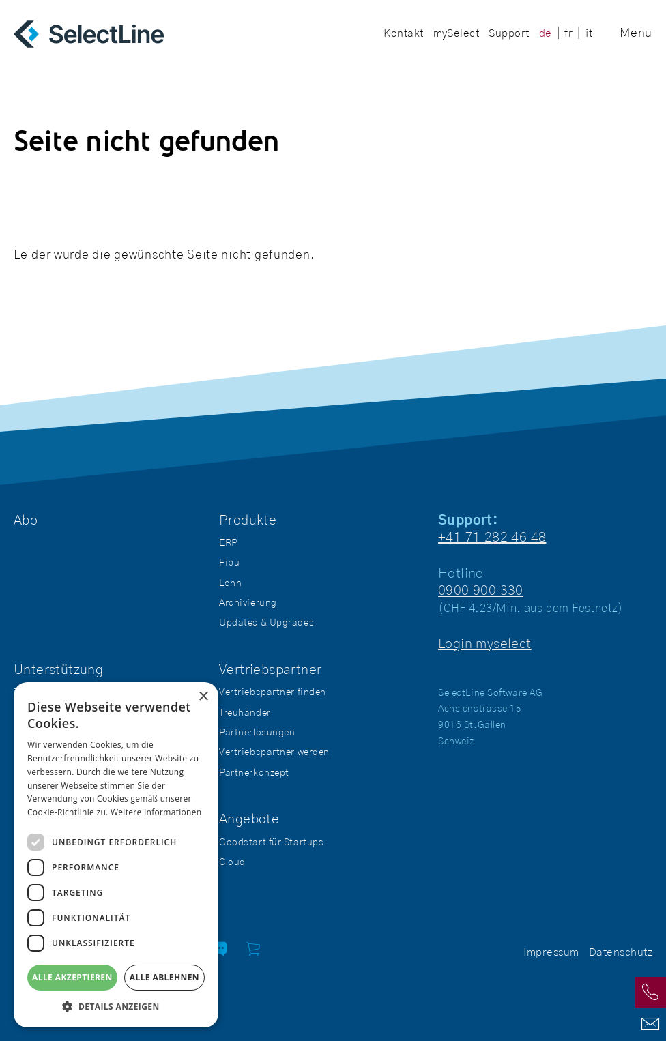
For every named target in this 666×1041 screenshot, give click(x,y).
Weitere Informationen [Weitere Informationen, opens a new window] (156, 812)
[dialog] (116, 854)
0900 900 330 (480, 591)
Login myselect (485, 644)
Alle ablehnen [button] (164, 977)
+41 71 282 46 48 (492, 537)
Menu (636, 33)
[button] (116, 1006)
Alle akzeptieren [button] (72, 977)
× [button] (203, 697)
